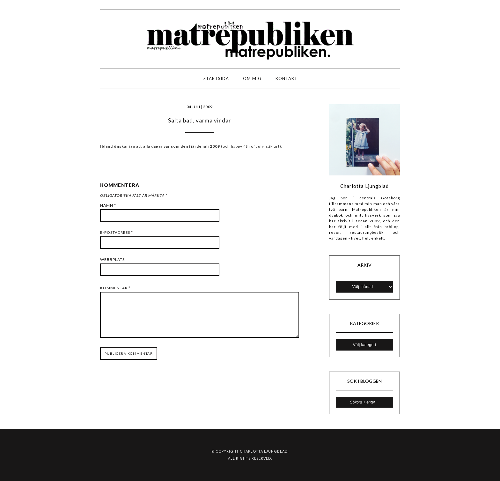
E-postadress (116, 232)
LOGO (25, 80)
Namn (108, 205)
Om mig (252, 78)
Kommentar (115, 287)
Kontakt (287, 78)
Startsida (216, 78)
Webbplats (112, 259)
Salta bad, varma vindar (199, 120)
